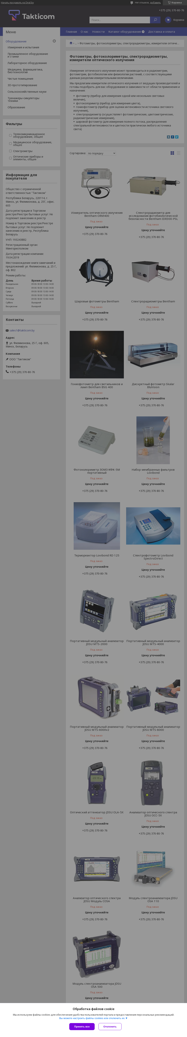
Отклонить (110, 1026)
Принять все (82, 1026)
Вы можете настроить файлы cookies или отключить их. (92, 1018)
